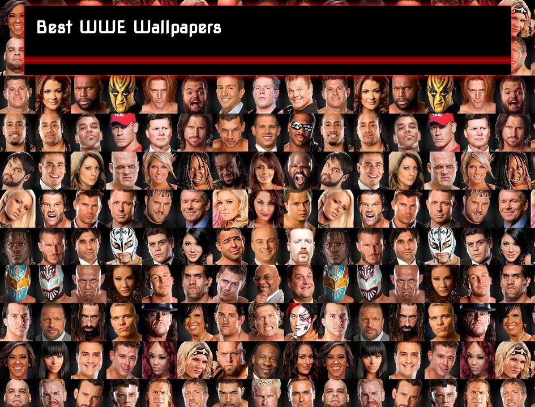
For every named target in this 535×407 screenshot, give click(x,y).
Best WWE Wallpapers (128, 27)
